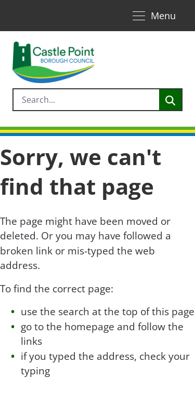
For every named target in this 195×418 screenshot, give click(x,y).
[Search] (170, 99)
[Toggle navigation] (154, 16)
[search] (86, 99)
